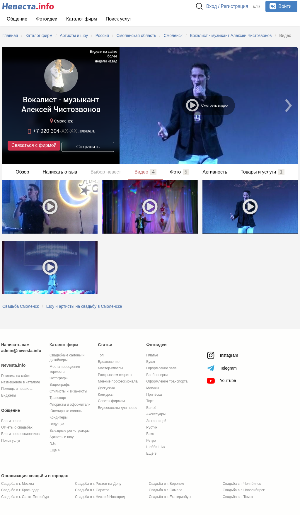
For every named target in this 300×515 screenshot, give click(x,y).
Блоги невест (12, 421)
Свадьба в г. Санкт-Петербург (25, 497)
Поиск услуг (119, 18)
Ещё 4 (55, 450)
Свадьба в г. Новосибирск (244, 490)
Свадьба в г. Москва (17, 484)
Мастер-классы (110, 368)
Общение (17, 18)
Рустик (151, 427)
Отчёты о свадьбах (17, 427)
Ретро (151, 440)
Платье (152, 355)
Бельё (151, 408)
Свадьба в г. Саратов (92, 490)
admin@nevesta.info (21, 350)
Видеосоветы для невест (118, 408)
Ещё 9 (151, 453)
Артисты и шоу (62, 437)
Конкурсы (105, 394)
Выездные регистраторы (70, 431)
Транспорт (58, 398)
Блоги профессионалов (20, 434)
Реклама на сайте (15, 376)
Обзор (22, 171)
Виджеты (8, 395)
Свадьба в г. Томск (238, 497)
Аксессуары (156, 414)
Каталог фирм (81, 18)
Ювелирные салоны (66, 411)
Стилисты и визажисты (68, 391)
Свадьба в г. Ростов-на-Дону (98, 484)
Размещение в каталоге (20, 382)
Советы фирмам (111, 401)
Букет (150, 362)
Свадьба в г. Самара (165, 490)
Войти (281, 6)
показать (87, 131)
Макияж (152, 388)
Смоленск (61, 121)
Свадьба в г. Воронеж (166, 484)
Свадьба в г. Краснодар (20, 490)
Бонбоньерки (157, 375)
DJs (53, 444)
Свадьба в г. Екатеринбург (170, 497)
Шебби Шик (155, 447)
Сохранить (88, 146)
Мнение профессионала (117, 381)
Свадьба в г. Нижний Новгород (100, 497)
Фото (179, 172)
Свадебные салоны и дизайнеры (67, 357)
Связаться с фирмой (33, 145)
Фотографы (59, 378)
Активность (215, 171)
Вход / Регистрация (227, 6)
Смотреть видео (206, 105)
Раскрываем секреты (115, 375)
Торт (150, 401)
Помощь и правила (16, 389)
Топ (101, 355)
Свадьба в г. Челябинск (242, 484)
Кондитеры (58, 417)
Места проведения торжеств (65, 369)
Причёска (154, 394)
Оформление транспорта (167, 381)
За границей (156, 421)
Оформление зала (161, 368)
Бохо (150, 434)
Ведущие (57, 424)
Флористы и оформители (70, 404)
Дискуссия (106, 388)
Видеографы (60, 385)
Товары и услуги (262, 172)
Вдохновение (109, 362)
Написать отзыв (59, 171)
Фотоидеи (46, 18)
